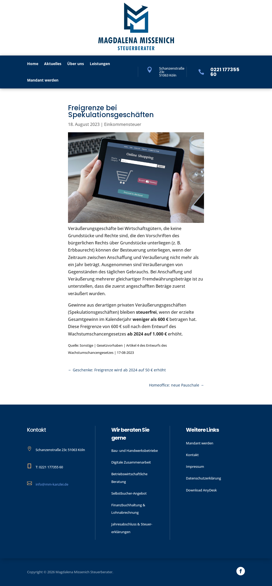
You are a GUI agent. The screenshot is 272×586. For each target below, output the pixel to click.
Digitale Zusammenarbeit (131, 462)
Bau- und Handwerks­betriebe (134, 450)
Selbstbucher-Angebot (129, 493)
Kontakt (192, 454)
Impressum (195, 466)
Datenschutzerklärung (203, 478)
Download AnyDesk (201, 490)
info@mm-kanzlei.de (52, 484)
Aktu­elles (52, 64)
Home (32, 64)
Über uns (75, 64)
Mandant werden (42, 80)
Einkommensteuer (122, 124)
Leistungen (100, 64)
